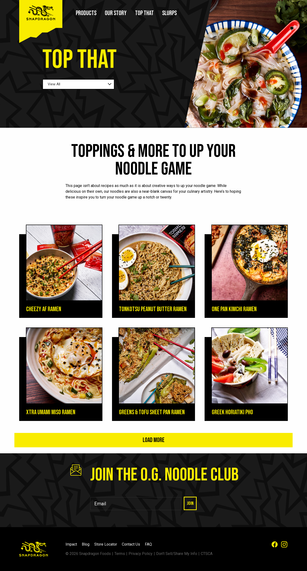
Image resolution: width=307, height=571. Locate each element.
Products (86, 13)
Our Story (116, 13)
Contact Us (131, 544)
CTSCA (207, 553)
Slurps (169, 13)
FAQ (148, 544)
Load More (154, 440)
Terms (119, 553)
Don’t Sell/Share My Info (176, 553)
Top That (144, 13)
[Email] (135, 503)
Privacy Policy (141, 553)
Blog (85, 544)
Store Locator (105, 544)
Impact (71, 544)
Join (190, 503)
